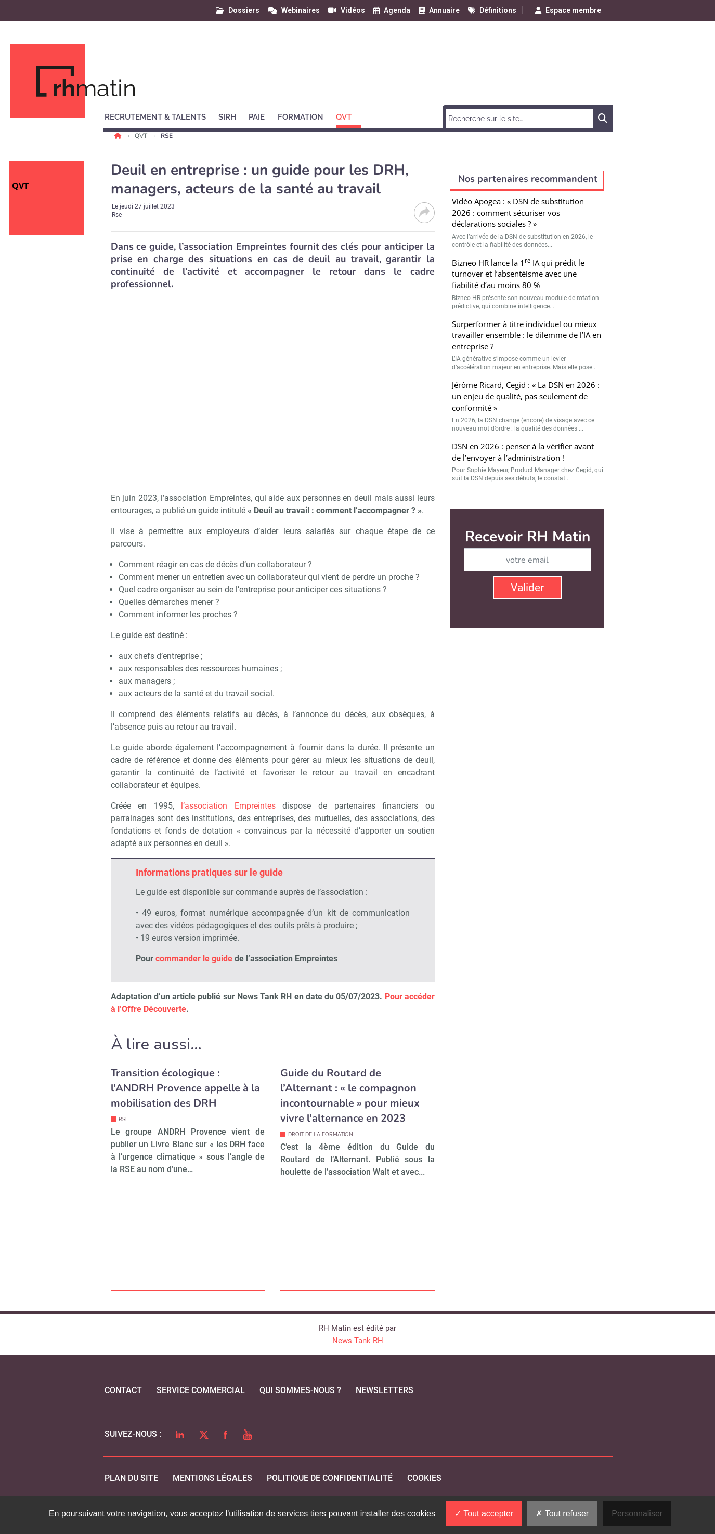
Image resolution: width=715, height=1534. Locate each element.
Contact (123, 1390)
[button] (160, 115)
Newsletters (384, 1390)
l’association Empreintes (228, 806)
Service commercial (201, 1390)
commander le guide (193, 959)
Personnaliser (637, 1513)
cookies (424, 1478)
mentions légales (212, 1478)
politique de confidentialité (330, 1478)
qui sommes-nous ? (300, 1390)
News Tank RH (357, 1340)
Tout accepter (483, 1513)
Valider (527, 587)
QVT (142, 136)
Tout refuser (562, 1513)
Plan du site (131, 1478)
